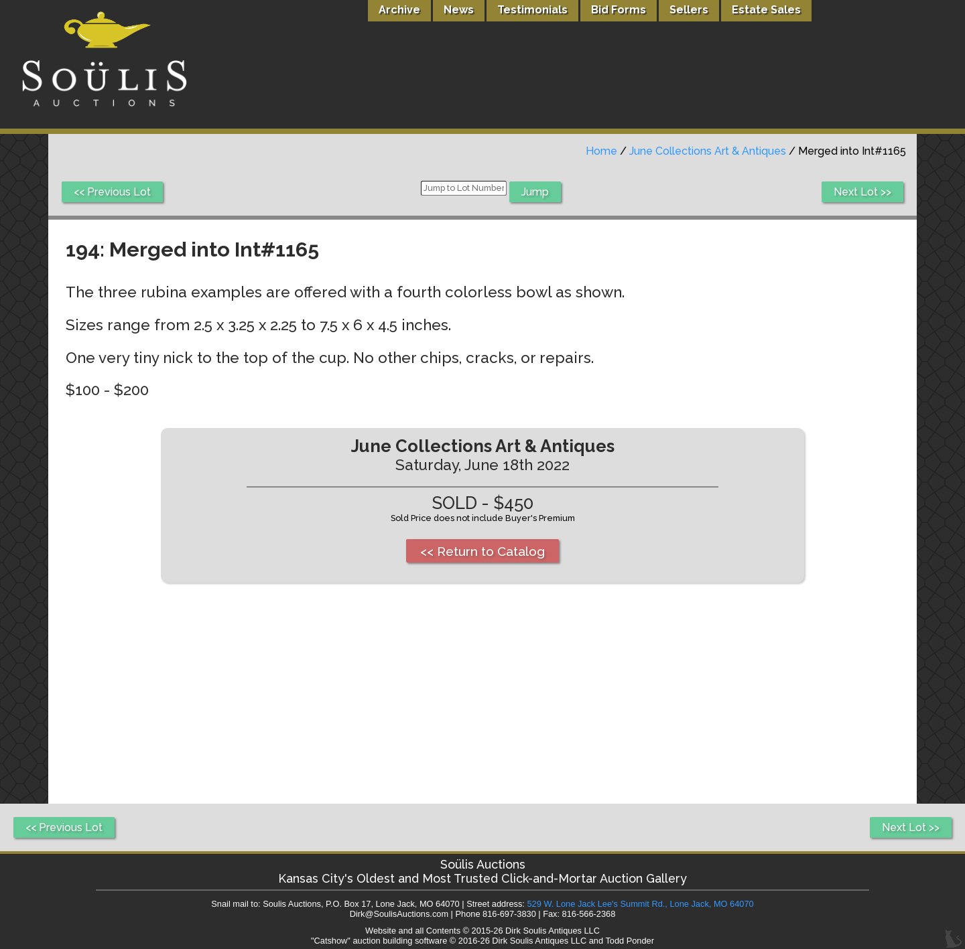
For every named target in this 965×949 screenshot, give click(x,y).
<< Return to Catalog (482, 551)
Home (601, 151)
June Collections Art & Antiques (707, 151)
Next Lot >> (862, 192)
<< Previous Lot (112, 192)
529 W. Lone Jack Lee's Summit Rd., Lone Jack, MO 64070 (640, 904)
